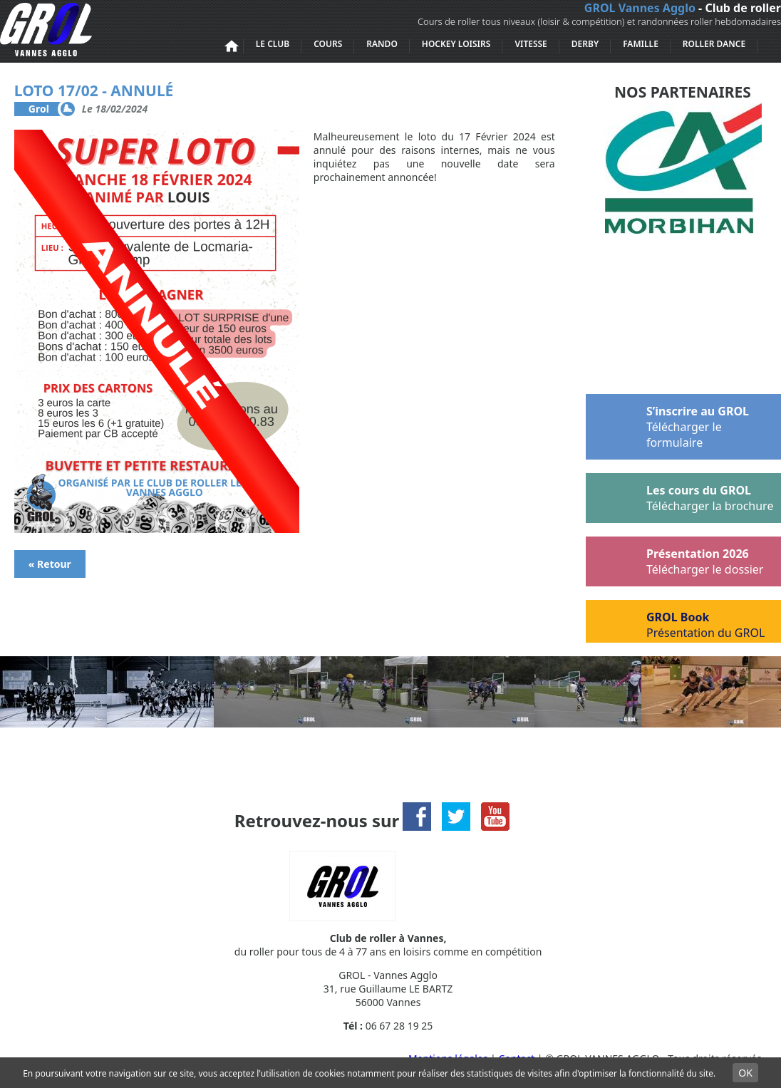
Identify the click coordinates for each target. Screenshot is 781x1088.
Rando (382, 44)
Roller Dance (714, 44)
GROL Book (675, 621)
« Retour (50, 564)
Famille (640, 44)
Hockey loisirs (456, 44)
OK (745, 1072)
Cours (328, 44)
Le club (272, 44)
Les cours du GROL (679, 495)
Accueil (231, 46)
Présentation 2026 (675, 559)
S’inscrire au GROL (667, 422)
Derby (585, 44)
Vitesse (530, 44)
